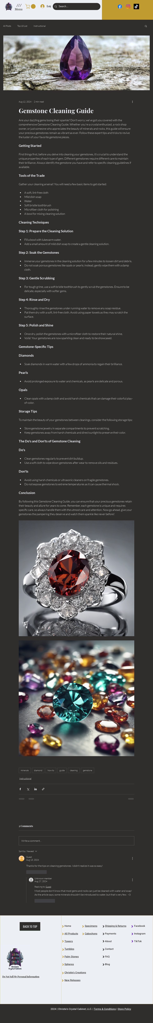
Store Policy (124, 1009)
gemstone (87, 770)
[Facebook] (120, 6)
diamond (38, 770)
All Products (71, 934)
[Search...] (76, 6)
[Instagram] (128, 6)
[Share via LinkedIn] (35, 789)
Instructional (40, 26)
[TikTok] (136, 6)
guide (62, 770)
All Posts (7, 26)
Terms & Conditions (105, 1009)
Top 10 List (22, 26)
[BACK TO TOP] (30, 926)
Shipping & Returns (115, 926)
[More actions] (132, 101)
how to (51, 770)
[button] (18, 5)
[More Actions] (132, 858)
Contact (109, 949)
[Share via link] (43, 789)
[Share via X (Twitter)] (27, 789)
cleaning (74, 770)
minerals (25, 770)
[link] (31, 6)
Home (67, 926)
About (108, 941)
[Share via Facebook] (20, 789)
